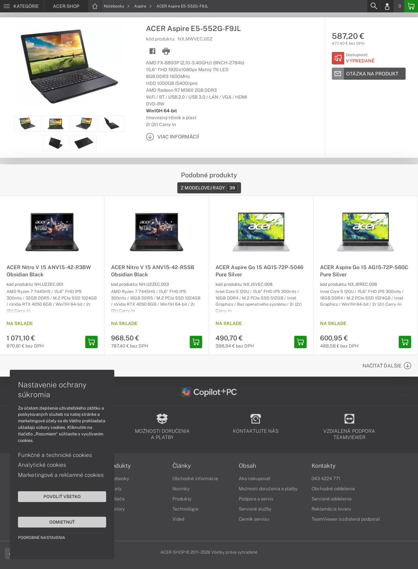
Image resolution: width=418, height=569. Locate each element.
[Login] (387, 6)
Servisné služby (255, 509)
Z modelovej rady (209, 188)
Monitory (115, 509)
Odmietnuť (62, 522)
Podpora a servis (256, 498)
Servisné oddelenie (332, 498)
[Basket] (411, 6)
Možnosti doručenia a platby (268, 488)
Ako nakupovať (254, 478)
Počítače (115, 498)
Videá (178, 519)
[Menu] (21, 6)
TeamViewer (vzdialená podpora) (346, 519)
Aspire (143, 6)
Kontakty (324, 466)
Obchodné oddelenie (333, 488)
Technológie (185, 509)
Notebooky (117, 6)
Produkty (118, 466)
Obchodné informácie (195, 478)
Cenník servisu (254, 519)
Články (181, 466)
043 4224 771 (326, 478)
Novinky (180, 488)
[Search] (373, 6)
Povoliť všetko (62, 496)
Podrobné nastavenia (41, 537)
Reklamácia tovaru (331, 509)
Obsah (247, 466)
